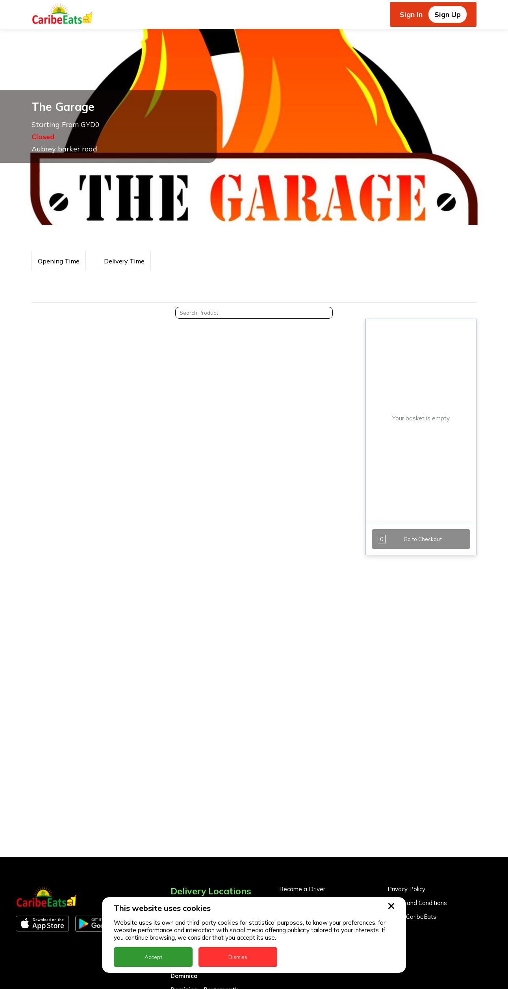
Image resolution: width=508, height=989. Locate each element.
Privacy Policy (406, 889)
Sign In (411, 14)
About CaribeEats (411, 916)
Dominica (184, 976)
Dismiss (237, 957)
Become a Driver (302, 889)
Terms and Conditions (417, 903)
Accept (153, 957)
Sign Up (447, 14)
